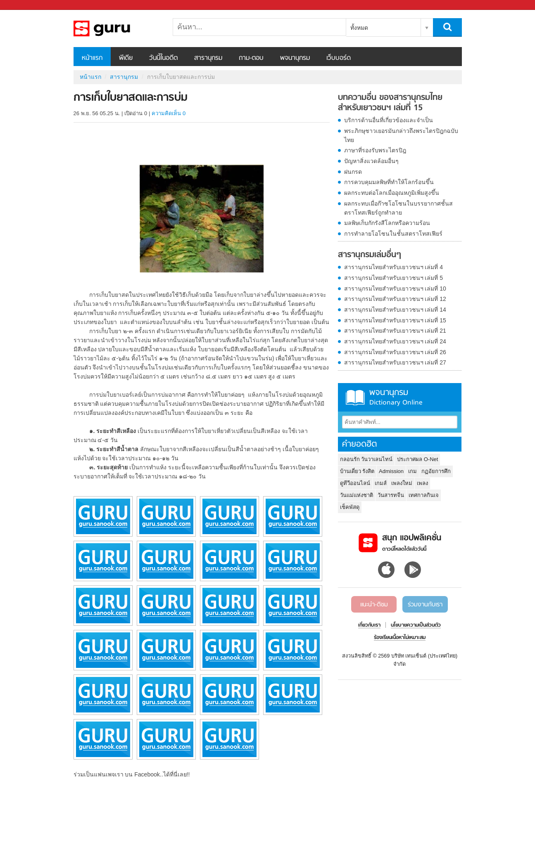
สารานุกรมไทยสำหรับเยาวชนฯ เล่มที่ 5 (393, 278)
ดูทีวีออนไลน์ (355, 483)
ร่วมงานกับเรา (425, 605)
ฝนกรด (353, 171)
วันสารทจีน (391, 495)
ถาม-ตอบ (251, 58)
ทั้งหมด (359, 27)
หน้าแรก (92, 58)
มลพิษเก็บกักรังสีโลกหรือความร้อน (387, 223)
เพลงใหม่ (401, 483)
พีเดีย (126, 58)
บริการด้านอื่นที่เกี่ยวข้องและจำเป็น (388, 120)
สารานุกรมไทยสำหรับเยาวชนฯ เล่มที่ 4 (393, 267)
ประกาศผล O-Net (417, 459)
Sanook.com (24, 5)
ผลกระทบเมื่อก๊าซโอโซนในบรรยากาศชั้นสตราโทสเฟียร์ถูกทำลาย (398, 208)
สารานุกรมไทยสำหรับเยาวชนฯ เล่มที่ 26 (395, 352)
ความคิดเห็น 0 (168, 113)
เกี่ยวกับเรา (369, 625)
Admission (391, 471)
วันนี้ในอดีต (163, 58)
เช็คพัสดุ (349, 507)
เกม (412, 471)
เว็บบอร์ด (338, 58)
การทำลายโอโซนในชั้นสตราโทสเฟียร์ (393, 233)
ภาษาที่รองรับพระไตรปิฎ (375, 150)
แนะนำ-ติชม (374, 605)
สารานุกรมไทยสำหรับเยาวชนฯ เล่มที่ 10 (395, 288)
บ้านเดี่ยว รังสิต (357, 471)
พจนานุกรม (295, 58)
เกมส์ (381, 483)
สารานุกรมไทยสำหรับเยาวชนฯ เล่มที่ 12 (395, 299)
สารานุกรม (208, 58)
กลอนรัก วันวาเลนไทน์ (366, 459)
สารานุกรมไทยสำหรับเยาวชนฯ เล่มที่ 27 (395, 362)
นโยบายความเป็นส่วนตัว (416, 625)
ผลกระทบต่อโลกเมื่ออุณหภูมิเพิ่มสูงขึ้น (391, 192)
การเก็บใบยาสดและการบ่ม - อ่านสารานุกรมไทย (117, 28)
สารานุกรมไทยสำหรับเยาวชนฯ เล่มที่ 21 (395, 330)
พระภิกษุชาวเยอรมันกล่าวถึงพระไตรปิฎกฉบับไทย (401, 135)
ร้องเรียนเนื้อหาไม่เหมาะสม (400, 638)
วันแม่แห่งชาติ (356, 495)
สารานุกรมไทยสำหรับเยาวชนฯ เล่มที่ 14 (395, 309)
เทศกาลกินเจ (424, 495)
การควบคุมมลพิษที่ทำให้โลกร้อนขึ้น (389, 182)
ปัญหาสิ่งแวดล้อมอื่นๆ (371, 161)
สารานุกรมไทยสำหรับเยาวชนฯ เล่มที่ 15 (395, 320)
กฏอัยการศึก (436, 471)
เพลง (422, 483)
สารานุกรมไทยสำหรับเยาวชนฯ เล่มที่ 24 (395, 341)
